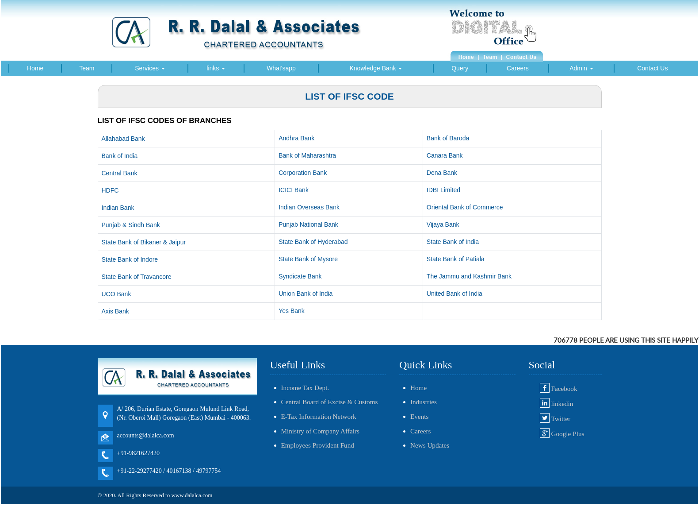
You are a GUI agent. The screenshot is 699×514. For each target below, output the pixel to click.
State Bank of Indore (130, 259)
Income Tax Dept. (305, 387)
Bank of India (120, 155)
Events (419, 416)
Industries (423, 402)
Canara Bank (445, 155)
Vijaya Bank (443, 224)
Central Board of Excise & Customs (329, 402)
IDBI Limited (443, 189)
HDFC (110, 190)
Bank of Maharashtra (307, 155)
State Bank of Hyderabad (313, 241)
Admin (581, 68)
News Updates (429, 445)
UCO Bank (116, 294)
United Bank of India (454, 293)
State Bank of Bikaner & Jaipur (144, 242)
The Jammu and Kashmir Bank (469, 276)
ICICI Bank (294, 189)
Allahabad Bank (123, 138)
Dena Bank (442, 172)
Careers (518, 68)
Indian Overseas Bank (309, 207)
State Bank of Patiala (456, 259)
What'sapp (281, 68)
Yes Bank (292, 310)
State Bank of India (453, 241)
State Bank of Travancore (137, 276)
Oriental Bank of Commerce (465, 207)
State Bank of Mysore (308, 259)
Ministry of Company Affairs (320, 431)
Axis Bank (115, 311)
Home (35, 68)
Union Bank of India (305, 293)
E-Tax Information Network (318, 416)
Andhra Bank (296, 138)
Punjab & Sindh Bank (131, 224)
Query (459, 68)
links (215, 68)
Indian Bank (118, 207)
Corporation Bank (303, 172)
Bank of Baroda (448, 138)
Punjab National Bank (308, 224)
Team (86, 68)
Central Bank (120, 173)
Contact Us (652, 68)
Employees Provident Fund (317, 445)
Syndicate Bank (300, 276)
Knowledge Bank (376, 68)
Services (150, 68)
